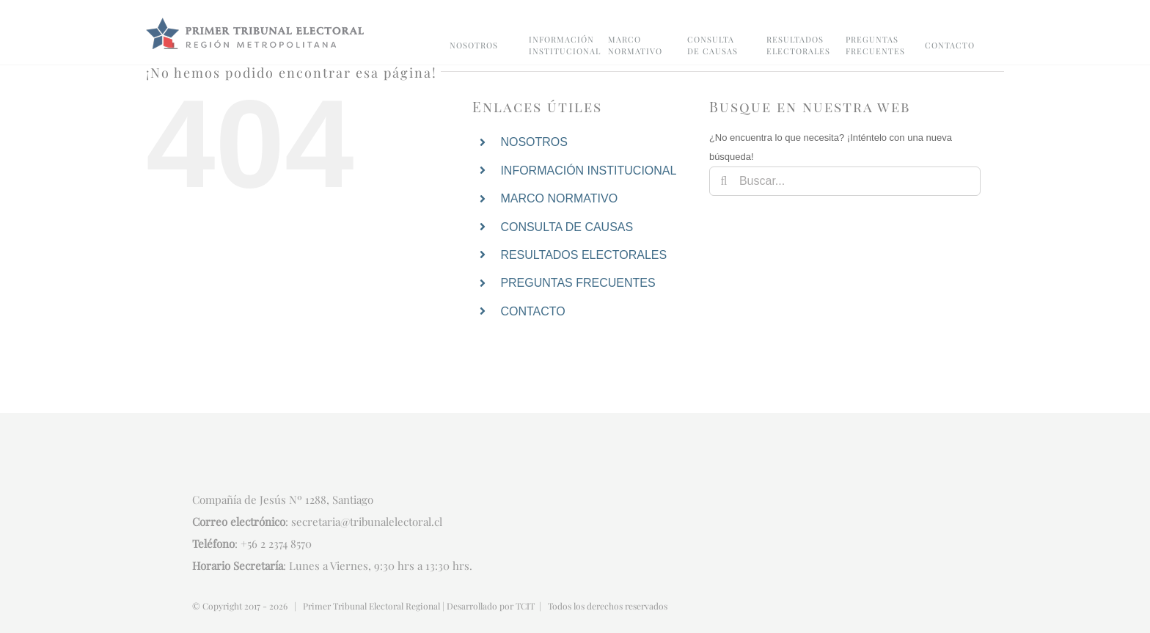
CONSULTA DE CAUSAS (566, 227)
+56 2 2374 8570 (276, 543)
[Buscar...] (845, 181)
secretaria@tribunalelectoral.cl (366, 521)
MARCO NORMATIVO (559, 198)
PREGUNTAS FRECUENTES (577, 283)
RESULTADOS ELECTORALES (583, 255)
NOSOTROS (534, 142)
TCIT (525, 606)
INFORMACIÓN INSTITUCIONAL (588, 170)
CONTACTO (532, 311)
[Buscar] (724, 181)
